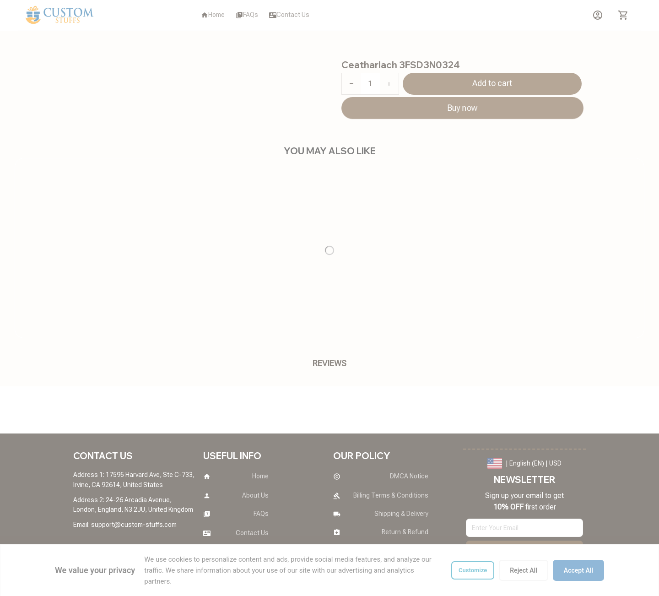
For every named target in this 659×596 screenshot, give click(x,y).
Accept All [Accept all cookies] (578, 570)
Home (81, 52)
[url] (134, 525)
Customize (473, 570)
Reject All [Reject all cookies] (523, 570)
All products (117, 52)
